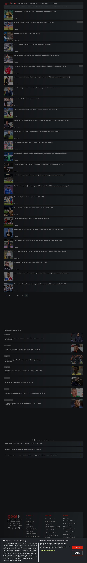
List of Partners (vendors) (47, 550)
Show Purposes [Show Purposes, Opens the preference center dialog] (77, 552)
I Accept (77, 547)
